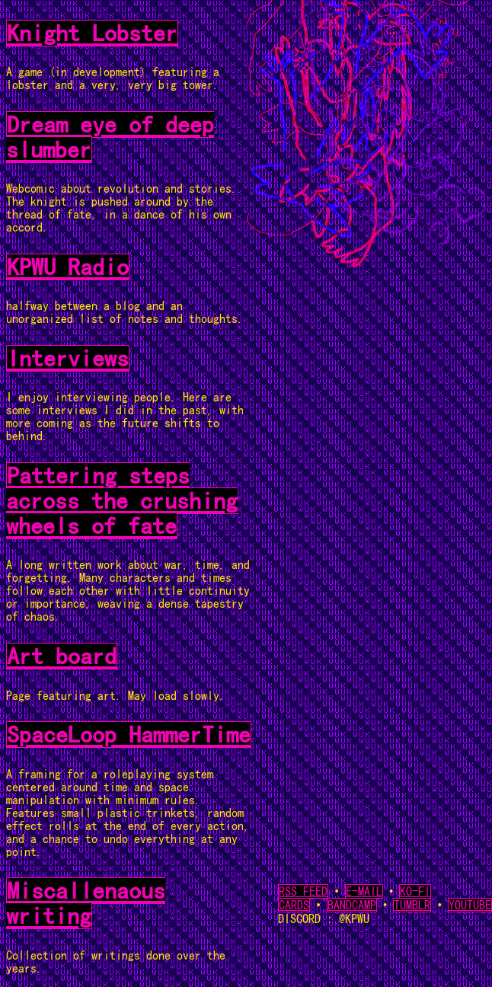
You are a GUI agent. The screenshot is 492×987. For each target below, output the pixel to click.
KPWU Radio (68, 266)
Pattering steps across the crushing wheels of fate (122, 500)
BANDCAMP (351, 905)
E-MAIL (364, 891)
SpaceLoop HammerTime (129, 734)
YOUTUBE (470, 905)
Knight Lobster (92, 33)
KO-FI (415, 891)
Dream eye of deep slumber (110, 137)
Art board (62, 656)
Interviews (68, 358)
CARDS (294, 905)
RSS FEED (303, 891)
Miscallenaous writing (85, 903)
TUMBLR (412, 905)
